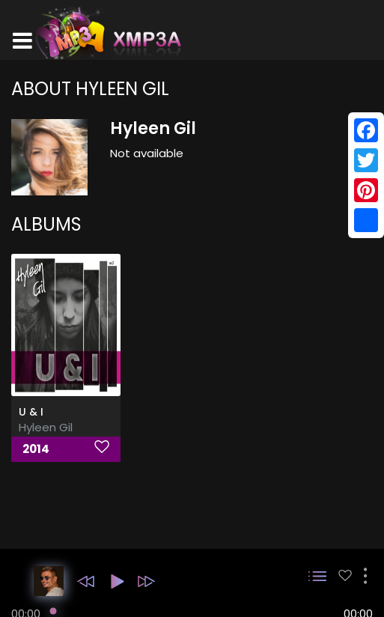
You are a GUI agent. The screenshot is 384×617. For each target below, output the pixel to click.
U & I (31, 411)
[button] (86, 581)
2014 (35, 449)
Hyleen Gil (46, 427)
